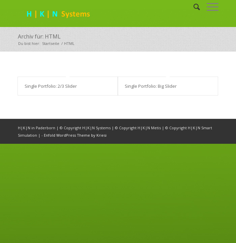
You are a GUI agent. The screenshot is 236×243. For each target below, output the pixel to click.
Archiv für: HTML (39, 36)
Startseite (50, 43)
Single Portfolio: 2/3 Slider (51, 86)
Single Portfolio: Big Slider (151, 86)
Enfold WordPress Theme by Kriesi (75, 135)
